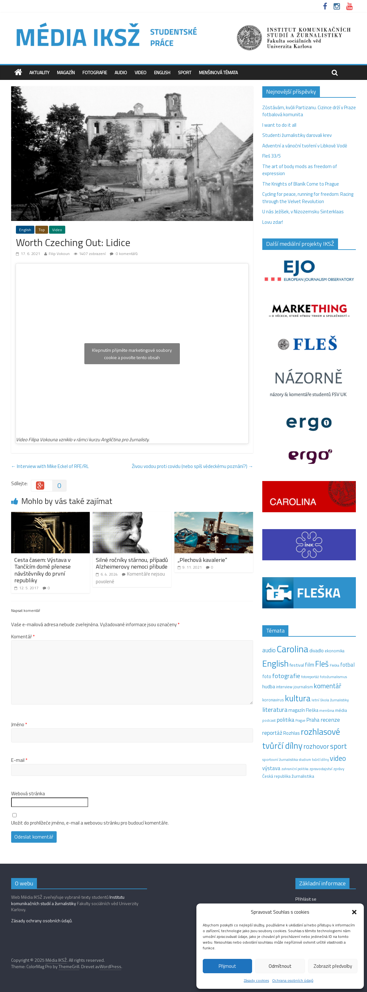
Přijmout (227, 966)
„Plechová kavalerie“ (202, 560)
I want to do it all (279, 125)
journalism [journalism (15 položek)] (303, 687)
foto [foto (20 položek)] (266, 676)
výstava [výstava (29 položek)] (271, 768)
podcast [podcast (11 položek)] (269, 720)
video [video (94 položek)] (338, 758)
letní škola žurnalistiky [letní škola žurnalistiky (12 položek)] (330, 700)
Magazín (66, 72)
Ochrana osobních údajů (292, 980)
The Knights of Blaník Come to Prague (300, 184)
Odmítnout (280, 966)
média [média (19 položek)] (341, 710)
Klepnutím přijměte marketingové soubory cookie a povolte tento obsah (132, 354)
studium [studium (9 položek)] (305, 759)
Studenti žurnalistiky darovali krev (297, 135)
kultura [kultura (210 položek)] (298, 698)
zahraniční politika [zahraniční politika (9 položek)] (294, 768)
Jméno (19, 724)
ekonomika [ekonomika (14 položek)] (334, 651)
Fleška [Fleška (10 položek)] (334, 665)
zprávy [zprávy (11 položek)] (338, 769)
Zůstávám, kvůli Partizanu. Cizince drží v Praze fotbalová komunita (309, 111)
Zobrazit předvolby (333, 966)
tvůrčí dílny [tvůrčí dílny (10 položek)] (320, 759)
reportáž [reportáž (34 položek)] (272, 733)
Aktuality (39, 72)
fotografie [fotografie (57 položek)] (286, 676)
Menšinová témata (218, 72)
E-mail (19, 760)
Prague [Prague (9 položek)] (300, 720)
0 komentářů (124, 254)
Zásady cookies (256, 980)
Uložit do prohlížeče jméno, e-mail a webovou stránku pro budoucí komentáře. (90, 822)
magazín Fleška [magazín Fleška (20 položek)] (303, 710)
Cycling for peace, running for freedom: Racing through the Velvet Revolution (307, 197)
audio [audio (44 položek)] (269, 650)
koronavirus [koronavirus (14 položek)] (273, 700)
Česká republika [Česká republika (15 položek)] (276, 776)
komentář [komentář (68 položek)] (327, 686)
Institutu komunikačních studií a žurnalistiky (67, 900)
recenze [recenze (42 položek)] (330, 719)
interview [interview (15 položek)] (284, 687)
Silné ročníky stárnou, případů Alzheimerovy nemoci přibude (132, 563)
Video (140, 72)
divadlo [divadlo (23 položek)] (316, 650)
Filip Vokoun (59, 254)
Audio (121, 72)
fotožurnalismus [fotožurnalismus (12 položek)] (333, 677)
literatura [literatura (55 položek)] (274, 709)
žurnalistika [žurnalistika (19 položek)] (303, 776)
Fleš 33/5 (271, 155)
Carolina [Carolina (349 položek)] (292, 649)
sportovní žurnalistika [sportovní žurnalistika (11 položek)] (280, 759)
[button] (354, 912)
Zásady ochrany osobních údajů (41, 920)
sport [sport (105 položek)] (338, 746)
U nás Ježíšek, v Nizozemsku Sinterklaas (303, 211)
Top (42, 230)
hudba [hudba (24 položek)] (268, 686)
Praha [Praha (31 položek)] (313, 720)
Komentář (23, 636)
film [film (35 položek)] (309, 664)
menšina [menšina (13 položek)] (326, 710)
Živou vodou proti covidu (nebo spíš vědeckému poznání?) (192, 466)
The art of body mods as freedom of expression (299, 170)
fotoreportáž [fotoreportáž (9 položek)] (310, 676)
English (162, 72)
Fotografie (94, 72)
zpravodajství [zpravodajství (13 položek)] (320, 769)
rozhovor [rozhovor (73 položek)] (316, 746)
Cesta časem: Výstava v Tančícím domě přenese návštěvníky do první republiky (42, 570)
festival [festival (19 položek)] (297, 665)
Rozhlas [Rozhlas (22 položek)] (291, 733)
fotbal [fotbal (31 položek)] (347, 665)
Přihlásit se (305, 899)
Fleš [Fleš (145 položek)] (322, 664)
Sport (184, 72)
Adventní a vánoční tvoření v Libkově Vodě (304, 145)
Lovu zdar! (272, 222)
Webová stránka (28, 793)
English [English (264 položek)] (275, 663)
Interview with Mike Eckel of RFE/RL (50, 466)
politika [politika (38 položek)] (285, 719)
